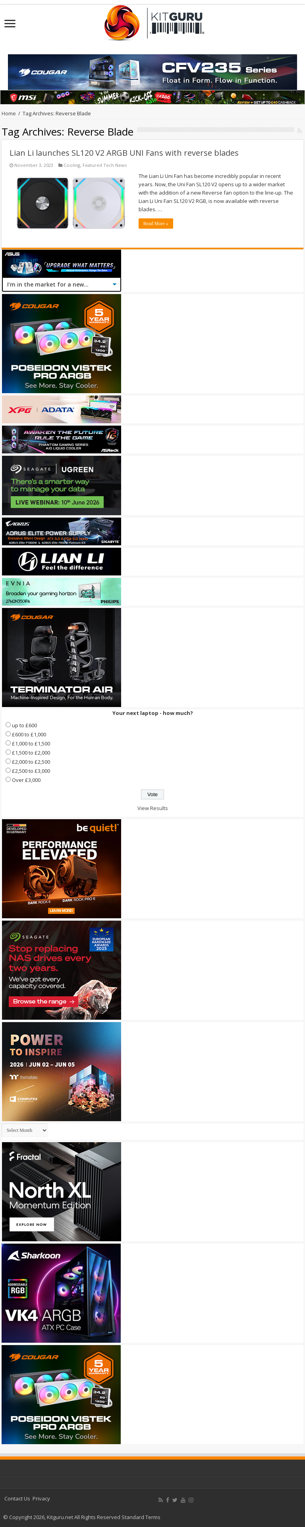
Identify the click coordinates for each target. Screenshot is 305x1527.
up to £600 (24, 725)
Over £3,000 (26, 780)
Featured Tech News (105, 165)
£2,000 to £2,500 (31, 761)
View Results (152, 808)
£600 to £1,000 (29, 734)
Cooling (72, 165)
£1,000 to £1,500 (31, 743)
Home (9, 113)
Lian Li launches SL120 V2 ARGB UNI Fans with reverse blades (124, 152)
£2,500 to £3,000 (31, 770)
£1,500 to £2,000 (31, 752)
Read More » (155, 223)
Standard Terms (141, 1517)
